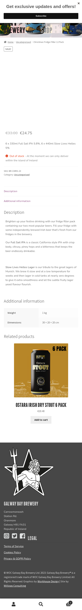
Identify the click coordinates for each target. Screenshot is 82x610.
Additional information (17, 201)
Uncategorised (23, 41)
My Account (13, 604)
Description (10, 191)
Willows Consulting (15, 585)
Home (11, 41)
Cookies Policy (12, 552)
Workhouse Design (48, 581)
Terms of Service (14, 546)
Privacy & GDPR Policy (17, 559)
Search (41, 604)
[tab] (41, 191)
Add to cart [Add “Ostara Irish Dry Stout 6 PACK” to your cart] (41, 419)
